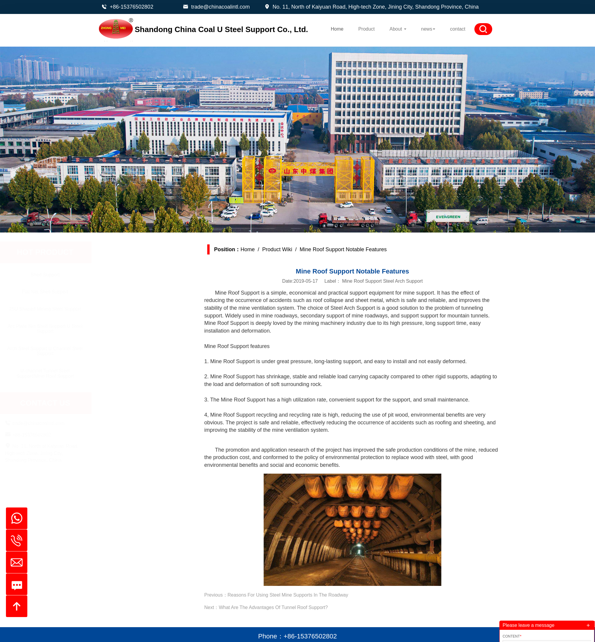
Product (366, 28)
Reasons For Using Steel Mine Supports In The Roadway (312, 594)
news (428, 28)
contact (457, 28)
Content (512, 636)
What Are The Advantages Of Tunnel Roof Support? (297, 607)
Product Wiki (302, 249)
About (397, 28)
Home (337, 28)
